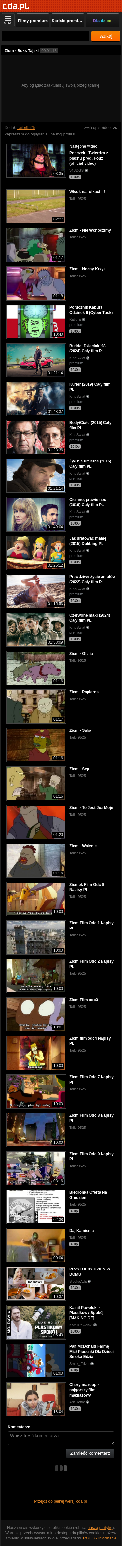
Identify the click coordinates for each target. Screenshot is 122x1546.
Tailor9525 (26, 127)
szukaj (105, 36)
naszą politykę (100, 1527)
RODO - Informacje (99, 1538)
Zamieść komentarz (90, 1453)
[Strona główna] (16, 6)
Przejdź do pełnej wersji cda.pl (61, 1501)
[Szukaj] (45, 36)
